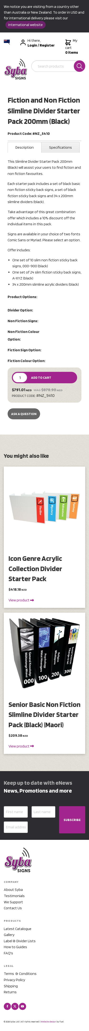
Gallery (9, 934)
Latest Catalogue (17, 928)
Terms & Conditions (20, 973)
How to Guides (15, 947)
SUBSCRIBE (72, 820)
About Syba (13, 889)
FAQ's (8, 953)
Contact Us (13, 908)
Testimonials (14, 896)
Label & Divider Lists (20, 941)
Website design (48, 1021)
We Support (13, 902)
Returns (10, 992)
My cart (71, 46)
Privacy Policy (14, 980)
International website (25, 24)
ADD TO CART (41, 377)
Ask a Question (24, 414)
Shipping (11, 986)
